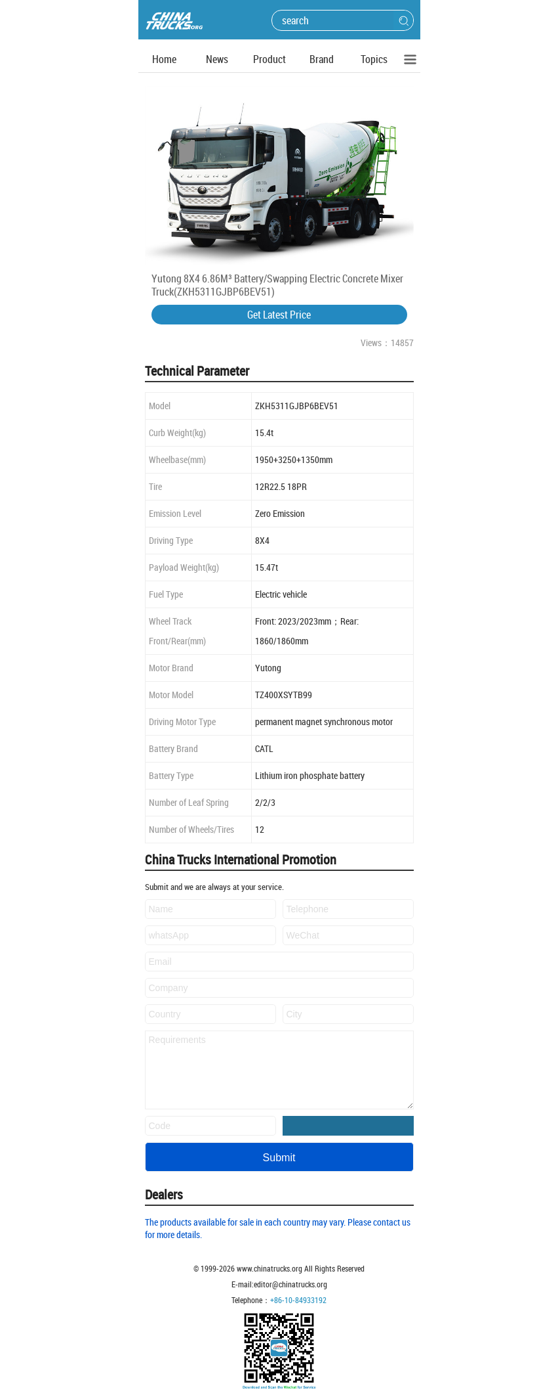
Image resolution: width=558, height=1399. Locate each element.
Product (269, 59)
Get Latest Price (279, 314)
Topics (374, 59)
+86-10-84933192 (298, 1300)
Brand (321, 59)
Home (164, 59)
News (217, 59)
